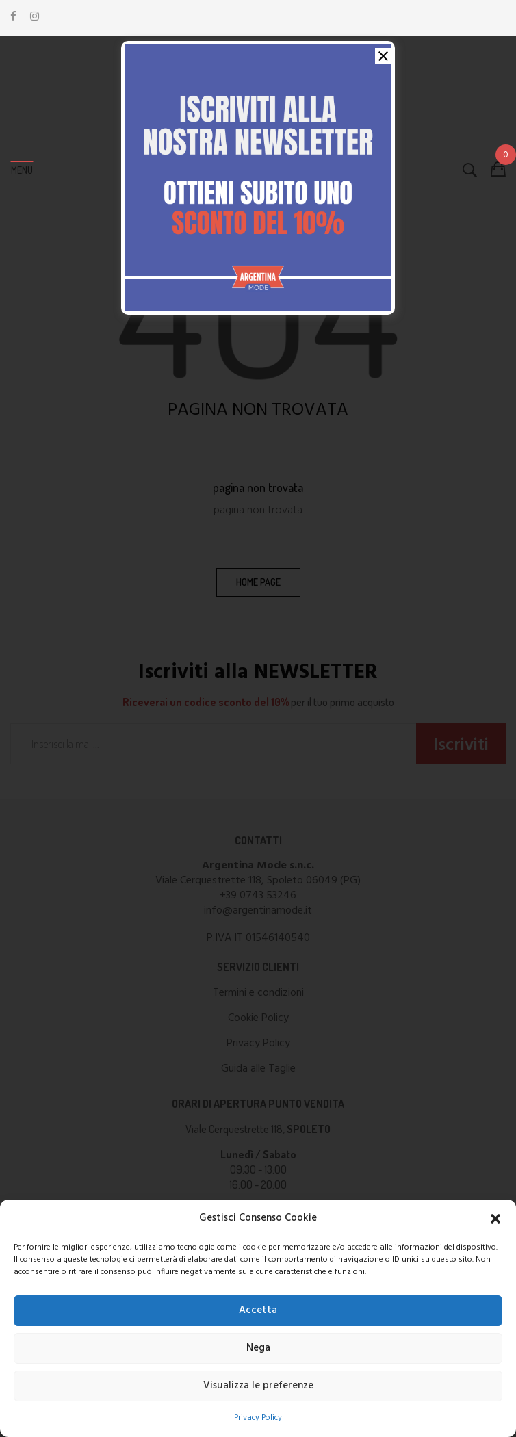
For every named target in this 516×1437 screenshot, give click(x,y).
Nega (258, 1348)
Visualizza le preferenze (258, 1385)
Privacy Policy (258, 1418)
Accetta (258, 1310)
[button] (495, 1219)
